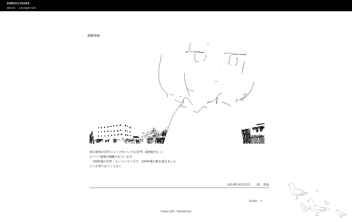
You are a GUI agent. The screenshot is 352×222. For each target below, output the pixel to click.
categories (27, 8)
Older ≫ (255, 201)
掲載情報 (93, 35)
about (11, 8)
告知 (266, 184)
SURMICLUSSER (18, 3)
